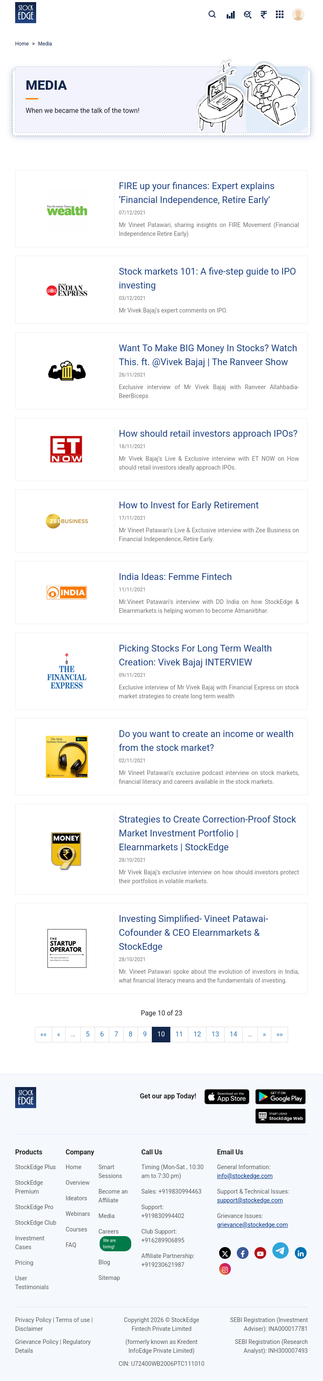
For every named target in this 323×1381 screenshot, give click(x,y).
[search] (212, 13)
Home (22, 44)
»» (279, 1034)
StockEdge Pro (34, 1207)
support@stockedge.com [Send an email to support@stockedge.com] (250, 1200)
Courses (76, 1229)
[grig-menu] (280, 14)
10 (161, 1034)
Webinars (78, 1213)
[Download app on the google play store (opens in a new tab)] (280, 1096)
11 (179, 1034)
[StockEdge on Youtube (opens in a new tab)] (260, 1253)
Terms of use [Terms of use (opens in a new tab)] (73, 1320)
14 (233, 1034)
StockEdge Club (35, 1222)
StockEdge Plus (35, 1167)
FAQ (71, 1245)
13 (215, 1034)
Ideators (76, 1198)
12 (197, 1034)
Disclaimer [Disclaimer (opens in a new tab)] (29, 1328)
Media (106, 1216)
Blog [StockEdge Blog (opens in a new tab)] (104, 1262)
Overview (78, 1182)
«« (43, 1034)
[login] (298, 14)
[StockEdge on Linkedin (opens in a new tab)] (301, 1253)
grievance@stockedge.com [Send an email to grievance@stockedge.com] (252, 1224)
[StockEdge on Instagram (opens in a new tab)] (225, 1269)
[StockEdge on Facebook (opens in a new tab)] (243, 1253)
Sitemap (109, 1277)
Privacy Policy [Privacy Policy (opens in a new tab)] (33, 1320)
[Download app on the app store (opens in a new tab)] (227, 1096)
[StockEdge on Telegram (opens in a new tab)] (280, 1250)
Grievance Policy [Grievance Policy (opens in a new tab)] (36, 1341)
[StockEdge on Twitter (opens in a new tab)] (225, 1253)
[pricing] (230, 14)
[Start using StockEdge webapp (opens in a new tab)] (280, 1115)
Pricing (24, 1262)
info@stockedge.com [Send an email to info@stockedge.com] (245, 1176)
